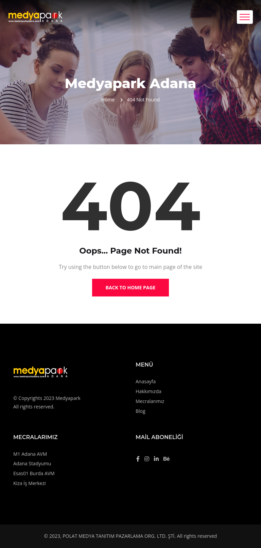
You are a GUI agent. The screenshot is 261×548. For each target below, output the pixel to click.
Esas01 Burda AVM (34, 473)
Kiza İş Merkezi (29, 483)
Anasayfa (146, 381)
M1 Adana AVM (30, 454)
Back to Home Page (131, 287)
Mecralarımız (150, 401)
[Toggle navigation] (245, 17)
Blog (140, 411)
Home (108, 99)
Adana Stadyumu (32, 463)
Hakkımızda (148, 391)
